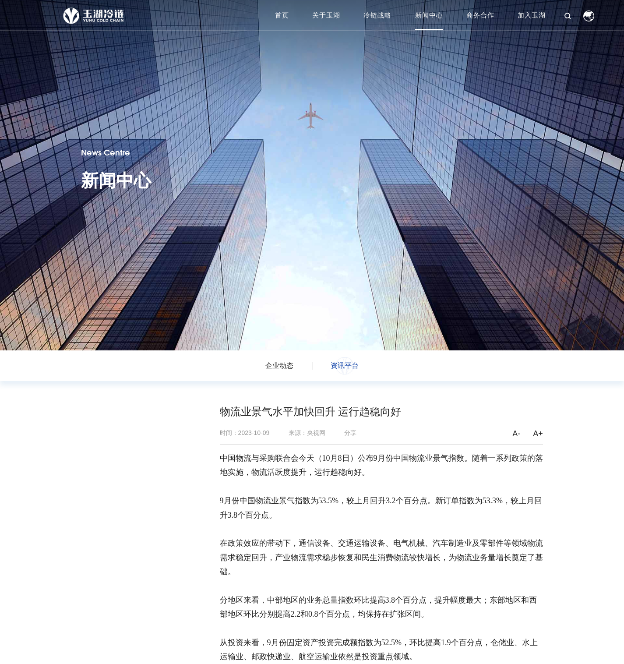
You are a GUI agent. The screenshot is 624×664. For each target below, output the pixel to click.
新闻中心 (429, 15)
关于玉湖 (326, 15)
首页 (282, 15)
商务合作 (480, 15)
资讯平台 (345, 365)
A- (516, 433)
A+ (538, 433)
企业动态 (279, 365)
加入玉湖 (532, 15)
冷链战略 (377, 15)
